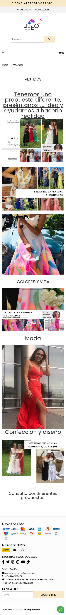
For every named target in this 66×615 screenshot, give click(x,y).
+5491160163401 (12, 576)
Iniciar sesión (42, 9)
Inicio (5, 65)
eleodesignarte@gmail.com (19, 573)
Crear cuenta (24, 9)
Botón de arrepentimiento (17, 582)
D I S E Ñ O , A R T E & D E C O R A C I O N (33, 3)
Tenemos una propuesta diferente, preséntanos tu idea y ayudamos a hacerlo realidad (33, 105)
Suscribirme (48, 595)
